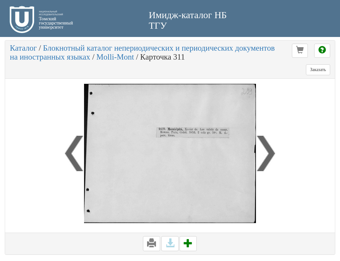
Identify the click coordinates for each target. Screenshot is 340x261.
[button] (300, 51)
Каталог (23, 48)
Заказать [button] (318, 69)
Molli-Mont (115, 57)
